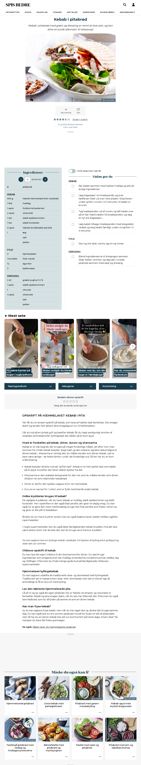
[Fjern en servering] (20, 179)
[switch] (72, 171)
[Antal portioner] (27, 179)
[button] (21, 349)
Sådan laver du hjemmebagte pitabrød (54, 627)
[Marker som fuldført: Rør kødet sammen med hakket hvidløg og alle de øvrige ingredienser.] (73, 186)
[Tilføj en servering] (45, 179)
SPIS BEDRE (18, 5)
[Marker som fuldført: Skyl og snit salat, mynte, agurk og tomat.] (73, 244)
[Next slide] (132, 346)
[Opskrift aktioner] (33, 712)
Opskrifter (12, 12)
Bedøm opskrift (80, 119)
